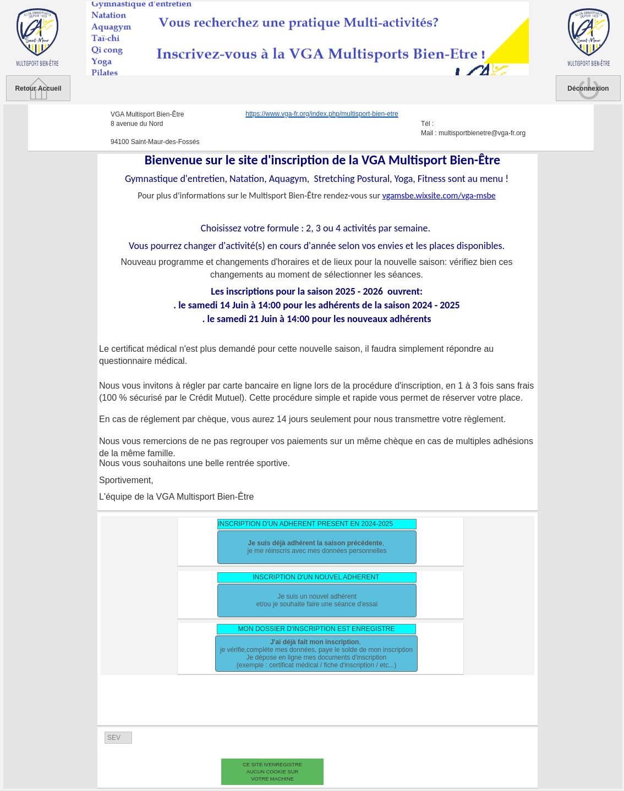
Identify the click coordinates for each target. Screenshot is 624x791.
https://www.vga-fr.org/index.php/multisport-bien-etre (321, 114)
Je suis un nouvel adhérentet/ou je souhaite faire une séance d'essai (316, 600)
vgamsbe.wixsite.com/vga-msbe (439, 195)
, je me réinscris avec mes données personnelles (317, 547)
